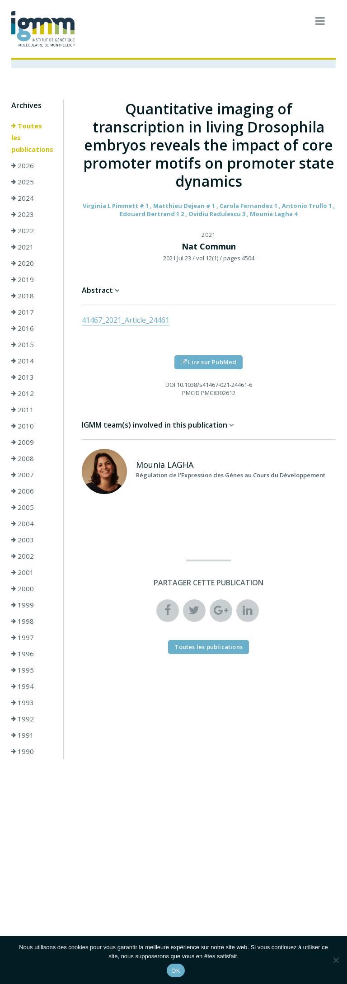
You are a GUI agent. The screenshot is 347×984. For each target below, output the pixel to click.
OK (175, 970)
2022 (22, 230)
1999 (22, 604)
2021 (22, 246)
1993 (22, 702)
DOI (170, 385)
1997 (22, 637)
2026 (22, 165)
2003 (22, 539)
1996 (22, 653)
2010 (22, 425)
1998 (22, 621)
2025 (22, 181)
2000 (22, 588)
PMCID (191, 393)
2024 (22, 197)
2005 (22, 507)
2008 (22, 458)
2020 (22, 263)
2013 (22, 376)
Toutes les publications (32, 137)
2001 (22, 572)
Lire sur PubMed (208, 362)
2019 (22, 279)
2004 (22, 523)
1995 (22, 669)
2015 (22, 344)
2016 (22, 328)
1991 (22, 734)
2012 (22, 393)
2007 (22, 474)
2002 (22, 555)
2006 (22, 490)
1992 (22, 718)
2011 (22, 409)
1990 (22, 751)
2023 (22, 214)
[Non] (335, 960)
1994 (22, 686)
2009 (22, 442)
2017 (22, 311)
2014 (22, 360)
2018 (22, 295)
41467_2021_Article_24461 (125, 320)
